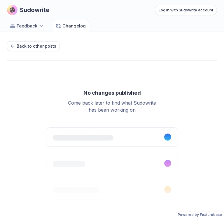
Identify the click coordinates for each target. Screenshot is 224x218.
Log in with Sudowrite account (186, 10)
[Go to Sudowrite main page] (28, 10)
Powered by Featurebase (200, 214)
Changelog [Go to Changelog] (70, 26)
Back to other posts (33, 46)
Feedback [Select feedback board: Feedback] (27, 26)
